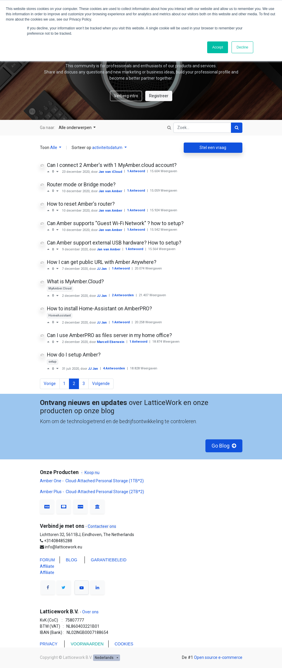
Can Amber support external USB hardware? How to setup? (114, 243)
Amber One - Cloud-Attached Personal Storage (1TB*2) (92, 480)
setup (52, 362)
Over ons (90, 612)
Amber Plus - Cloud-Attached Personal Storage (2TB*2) (92, 491)
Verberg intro (126, 95)
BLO (70, 559)
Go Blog (223, 446)
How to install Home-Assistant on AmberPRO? (99, 309)
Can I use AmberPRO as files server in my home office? (109, 335)
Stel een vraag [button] (213, 147)
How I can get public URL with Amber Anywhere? (101, 262)
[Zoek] (236, 128)
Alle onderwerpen (75, 127)
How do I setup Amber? (74, 355)
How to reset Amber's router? (81, 204)
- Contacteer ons (100, 526)
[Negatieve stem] (57, 172)
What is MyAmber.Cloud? (75, 281)
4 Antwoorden (114, 368)
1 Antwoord (136, 171)
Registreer (158, 95)
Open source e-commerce (218, 657)
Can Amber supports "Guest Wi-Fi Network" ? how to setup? (115, 223)
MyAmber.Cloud (60, 288)
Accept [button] (217, 47)
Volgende (101, 383)
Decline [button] (242, 47)
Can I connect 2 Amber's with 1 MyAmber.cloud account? (112, 165)
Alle (54, 147)
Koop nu (92, 472)
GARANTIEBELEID (108, 559)
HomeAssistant (59, 315)
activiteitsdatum (107, 147)
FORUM (47, 559)
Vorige (50, 383)
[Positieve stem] (49, 172)
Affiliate (47, 566)
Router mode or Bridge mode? (81, 184)
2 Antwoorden (123, 295)
